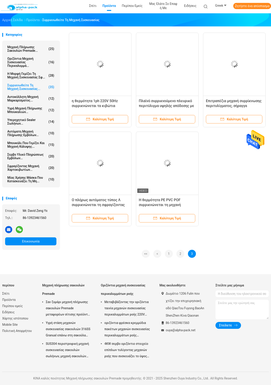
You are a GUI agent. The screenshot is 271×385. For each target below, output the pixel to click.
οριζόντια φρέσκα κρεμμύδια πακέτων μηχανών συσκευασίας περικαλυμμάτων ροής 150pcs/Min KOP (127, 329)
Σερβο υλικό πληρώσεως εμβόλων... (30, 156)
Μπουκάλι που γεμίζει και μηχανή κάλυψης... (30, 144)
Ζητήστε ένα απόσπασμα (252, 6)
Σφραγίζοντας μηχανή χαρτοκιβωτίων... (30, 167)
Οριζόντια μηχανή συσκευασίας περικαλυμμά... (30, 62)
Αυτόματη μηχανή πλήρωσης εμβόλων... (30, 133)
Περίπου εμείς (12, 306)
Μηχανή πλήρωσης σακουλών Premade (63, 290)
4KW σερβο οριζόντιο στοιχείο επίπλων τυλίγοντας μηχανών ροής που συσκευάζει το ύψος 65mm (126, 350)
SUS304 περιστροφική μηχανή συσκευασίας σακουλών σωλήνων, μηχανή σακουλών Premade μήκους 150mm (67, 350)
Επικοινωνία (30, 241)
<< (145, 254)
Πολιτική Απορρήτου (17, 331)
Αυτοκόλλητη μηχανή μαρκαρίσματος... (30, 98)
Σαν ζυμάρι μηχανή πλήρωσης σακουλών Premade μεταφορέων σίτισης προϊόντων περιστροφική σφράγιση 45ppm (69, 309)
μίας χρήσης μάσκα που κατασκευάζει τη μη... (30, 179)
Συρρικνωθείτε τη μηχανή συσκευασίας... (30, 87)
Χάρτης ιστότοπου (15, 318)
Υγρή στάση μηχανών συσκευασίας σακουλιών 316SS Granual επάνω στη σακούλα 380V (68, 329)
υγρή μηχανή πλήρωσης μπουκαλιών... (30, 110)
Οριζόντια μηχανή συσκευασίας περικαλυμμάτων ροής (123, 290)
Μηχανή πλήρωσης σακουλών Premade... (30, 48)
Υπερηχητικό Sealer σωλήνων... (30, 121)
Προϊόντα (9, 300)
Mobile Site (10, 324)
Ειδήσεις (8, 312)
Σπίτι (6, 293)
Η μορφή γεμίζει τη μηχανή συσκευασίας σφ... (30, 75)
